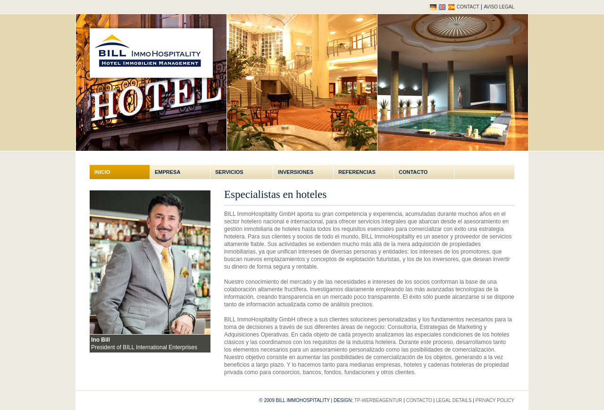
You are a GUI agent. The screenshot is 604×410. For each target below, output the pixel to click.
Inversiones (295, 172)
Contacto (413, 172)
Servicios (229, 172)
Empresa (167, 172)
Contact (468, 6)
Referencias (357, 172)
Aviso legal (499, 6)
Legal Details (454, 400)
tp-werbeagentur (378, 400)
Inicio (102, 172)
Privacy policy (495, 400)
